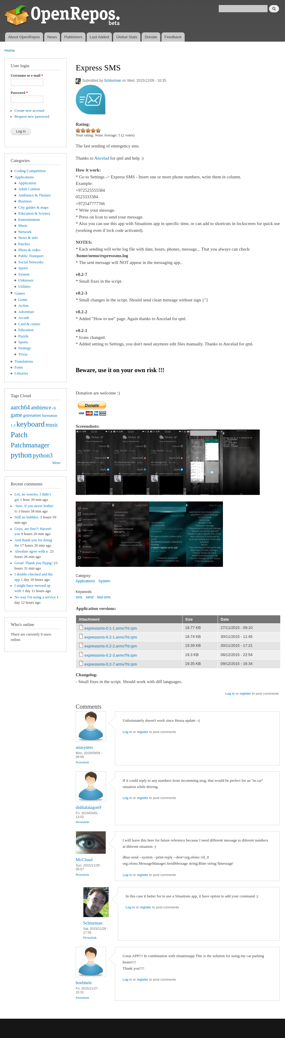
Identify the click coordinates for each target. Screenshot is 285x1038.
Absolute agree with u (32, 551)
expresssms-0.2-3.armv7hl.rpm (111, 655)
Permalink (82, 762)
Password (19, 93)
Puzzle (23, 336)
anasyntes (84, 747)
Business (25, 201)
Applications (24, 177)
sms (79, 597)
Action (23, 305)
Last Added (99, 37)
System (24, 274)
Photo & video (29, 250)
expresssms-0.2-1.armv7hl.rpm (111, 637)
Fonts (19, 367)
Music (23, 226)
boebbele (84, 982)
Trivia (23, 354)
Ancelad (101, 158)
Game (23, 300)
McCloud (84, 859)
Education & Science (34, 213)
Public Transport (31, 256)
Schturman (112, 80)
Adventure (26, 312)
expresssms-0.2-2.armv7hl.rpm (111, 646)
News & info (28, 238)
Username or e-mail (27, 75)
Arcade (23, 318)
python (21, 455)
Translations (24, 361)
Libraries (21, 373)
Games (20, 293)
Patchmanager (30, 445)
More (56, 463)
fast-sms (103, 597)
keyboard (30, 424)
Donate (151, 37)
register (245, 693)
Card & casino (29, 324)
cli (54, 408)
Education (26, 330)
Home (9, 50)
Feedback (172, 37)
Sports (23, 268)
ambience (41, 408)
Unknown (25, 280)
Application (27, 183)
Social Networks (31, 262)
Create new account (30, 110)
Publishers (73, 37)
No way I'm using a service (35, 597)
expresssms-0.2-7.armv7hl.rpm (111, 664)
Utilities (24, 286)
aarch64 (20, 407)
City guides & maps (33, 207)
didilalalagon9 (88, 807)
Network (25, 232)
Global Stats (126, 37)
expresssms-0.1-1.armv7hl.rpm (111, 628)
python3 (43, 455)
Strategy (24, 348)
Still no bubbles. (27, 517)
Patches (24, 244)
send (90, 597)
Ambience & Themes (34, 195)
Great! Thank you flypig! (34, 563)
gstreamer (32, 415)
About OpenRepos (24, 37)
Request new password (32, 116)
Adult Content (29, 189)
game (16, 415)
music (52, 425)
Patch (19, 434)
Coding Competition (30, 171)
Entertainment (29, 220)
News (52, 37)
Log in (230, 693)
